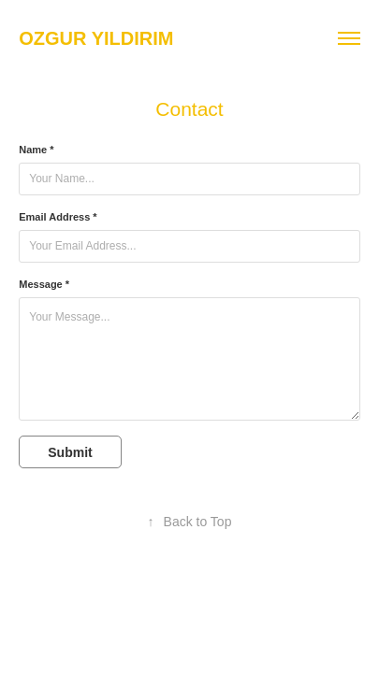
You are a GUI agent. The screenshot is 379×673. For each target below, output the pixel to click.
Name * (36, 149)
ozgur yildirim (96, 38)
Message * (44, 284)
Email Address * (57, 216)
